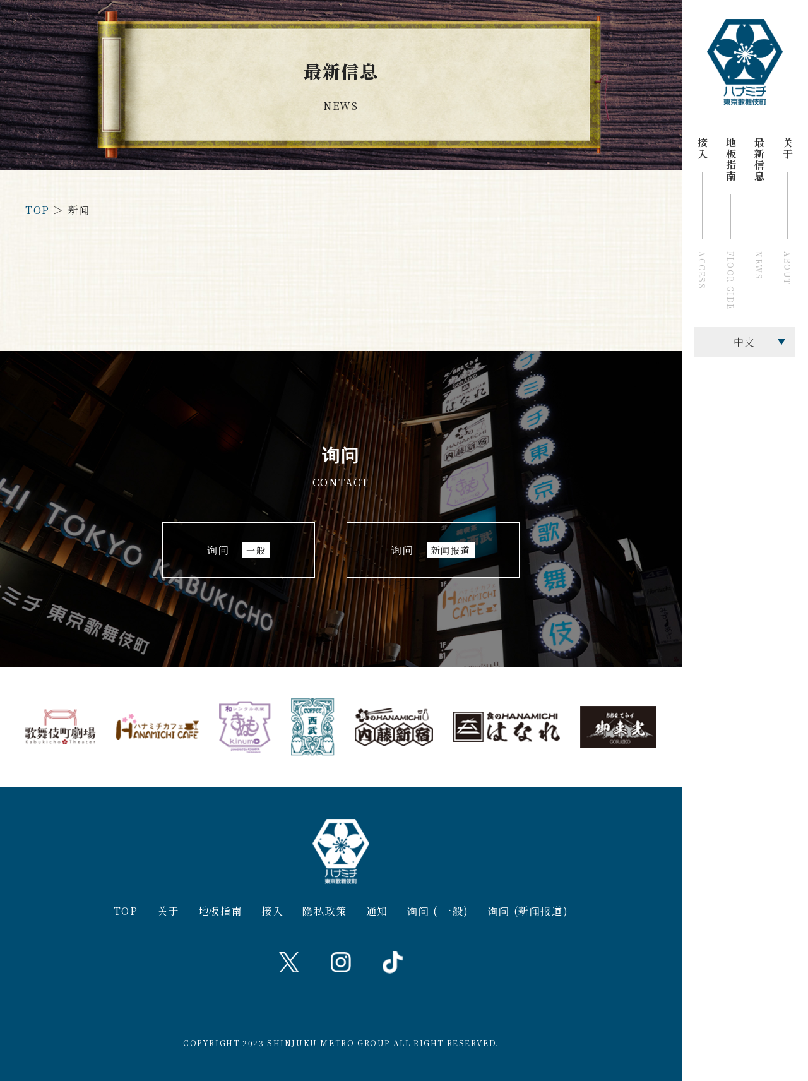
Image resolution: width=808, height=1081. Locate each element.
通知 (377, 911)
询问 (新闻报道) (528, 911)
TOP (37, 210)
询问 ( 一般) (438, 911)
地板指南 (220, 911)
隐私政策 (324, 911)
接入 (272, 911)
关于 (168, 911)
